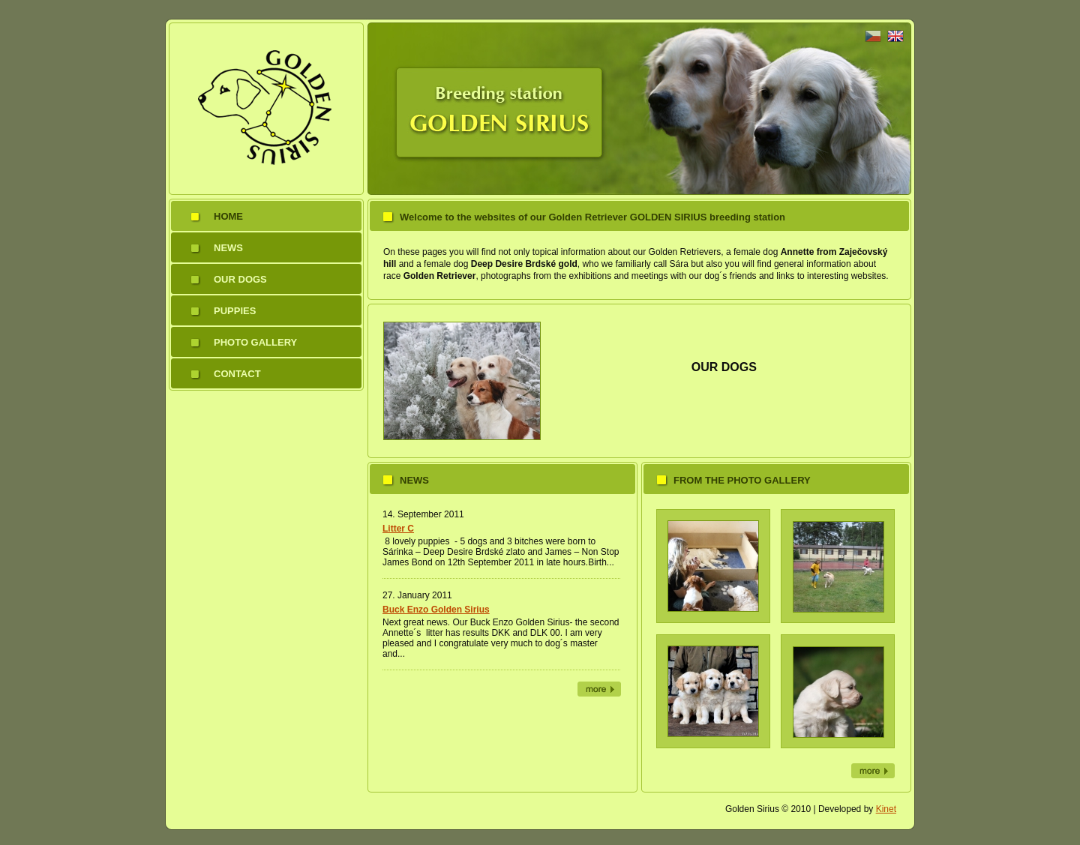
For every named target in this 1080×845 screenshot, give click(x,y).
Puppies (235, 310)
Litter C (398, 528)
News (228, 247)
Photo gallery (255, 342)
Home (228, 216)
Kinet (886, 809)
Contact (237, 373)
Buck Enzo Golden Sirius (436, 609)
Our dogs (240, 279)
